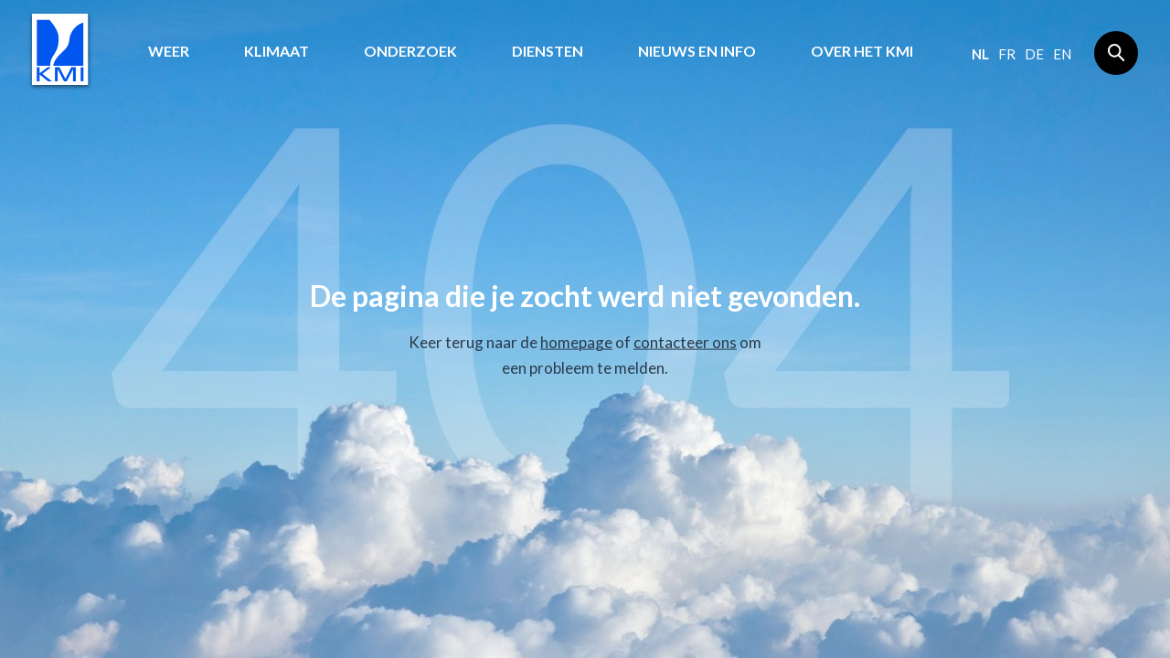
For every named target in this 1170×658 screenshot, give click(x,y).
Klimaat (276, 50)
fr (1007, 54)
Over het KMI (862, 50)
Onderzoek (410, 50)
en (1062, 54)
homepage (576, 342)
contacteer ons (685, 342)
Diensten (547, 50)
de (1034, 54)
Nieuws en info (697, 50)
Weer (168, 50)
